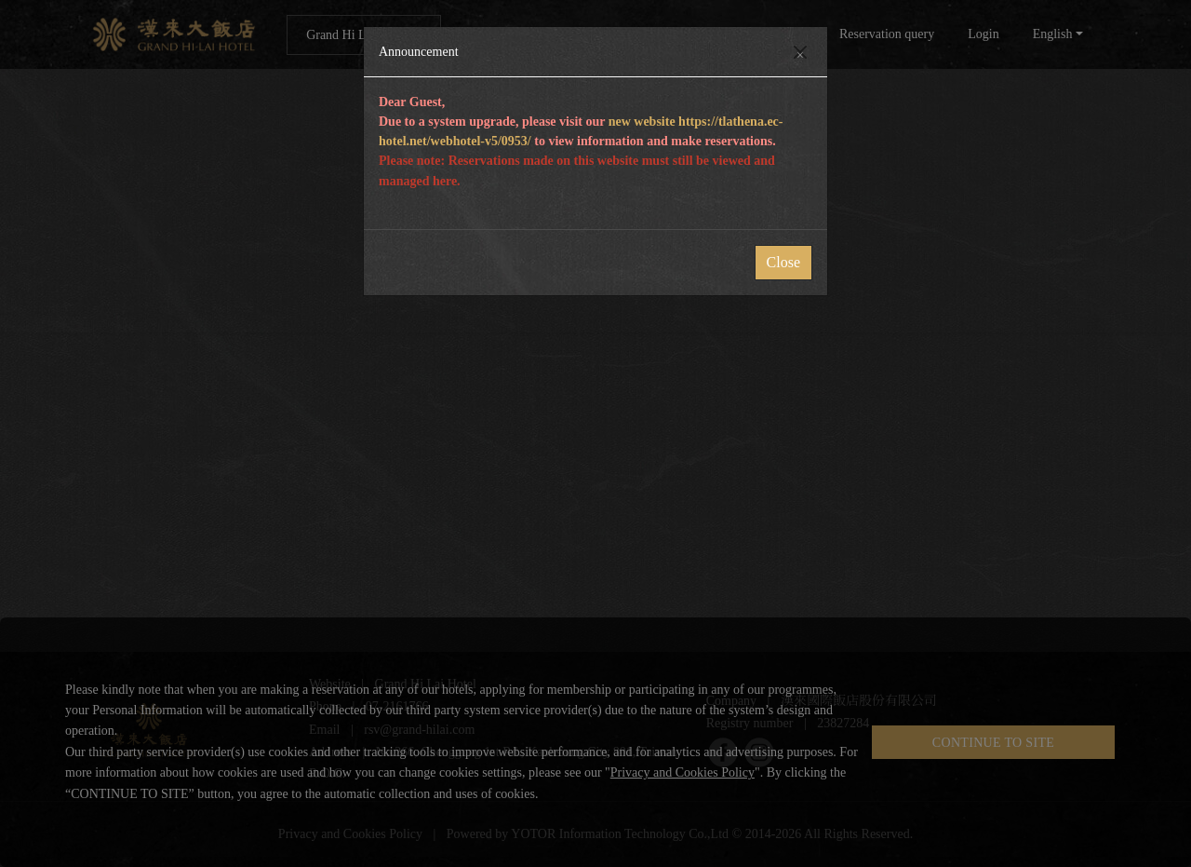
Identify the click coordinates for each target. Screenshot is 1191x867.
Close (783, 262)
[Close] (800, 52)
